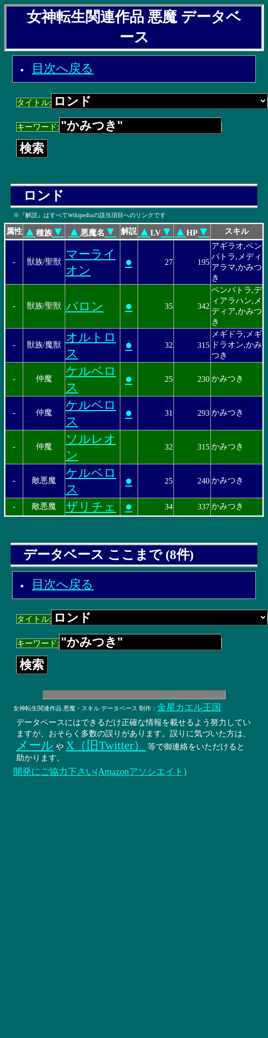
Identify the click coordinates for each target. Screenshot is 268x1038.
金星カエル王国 (189, 707)
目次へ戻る (63, 68)
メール (35, 745)
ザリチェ (91, 506)
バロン (85, 306)
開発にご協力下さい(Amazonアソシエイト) (100, 772)
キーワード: (119, 127)
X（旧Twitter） (106, 745)
